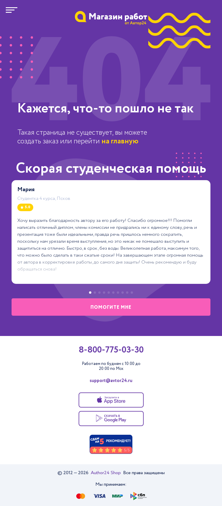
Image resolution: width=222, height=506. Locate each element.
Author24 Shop (106, 473)
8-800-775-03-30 (111, 350)
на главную (119, 141)
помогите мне (111, 307)
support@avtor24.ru (111, 381)
